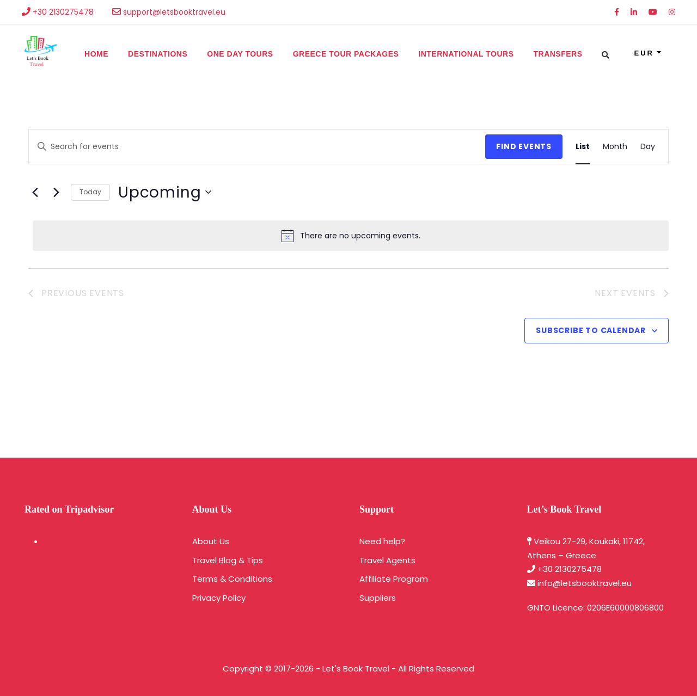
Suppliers (377, 597)
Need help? (382, 541)
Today (90, 191)
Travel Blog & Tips (227, 560)
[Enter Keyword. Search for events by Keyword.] (257, 147)
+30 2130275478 (569, 569)
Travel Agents (387, 560)
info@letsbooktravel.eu (584, 583)
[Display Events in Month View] (615, 147)
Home (96, 54)
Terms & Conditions (232, 578)
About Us (210, 541)
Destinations (157, 54)
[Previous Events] (34, 192)
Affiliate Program (393, 578)
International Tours (465, 54)
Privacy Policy (219, 597)
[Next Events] (56, 192)
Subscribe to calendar (591, 330)
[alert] (351, 235)
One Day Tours (240, 54)
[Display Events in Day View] (647, 147)
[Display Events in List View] (583, 147)
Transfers (557, 54)
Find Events (524, 146)
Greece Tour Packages (346, 54)
